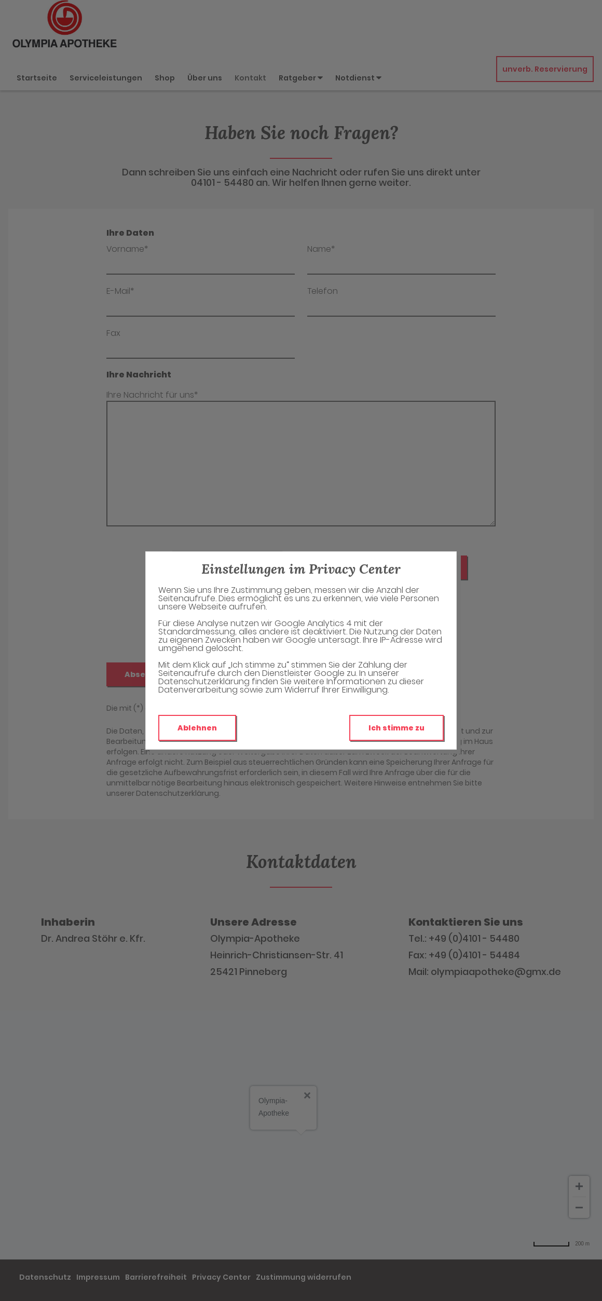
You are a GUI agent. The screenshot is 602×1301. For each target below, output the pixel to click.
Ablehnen (197, 728)
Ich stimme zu (396, 728)
